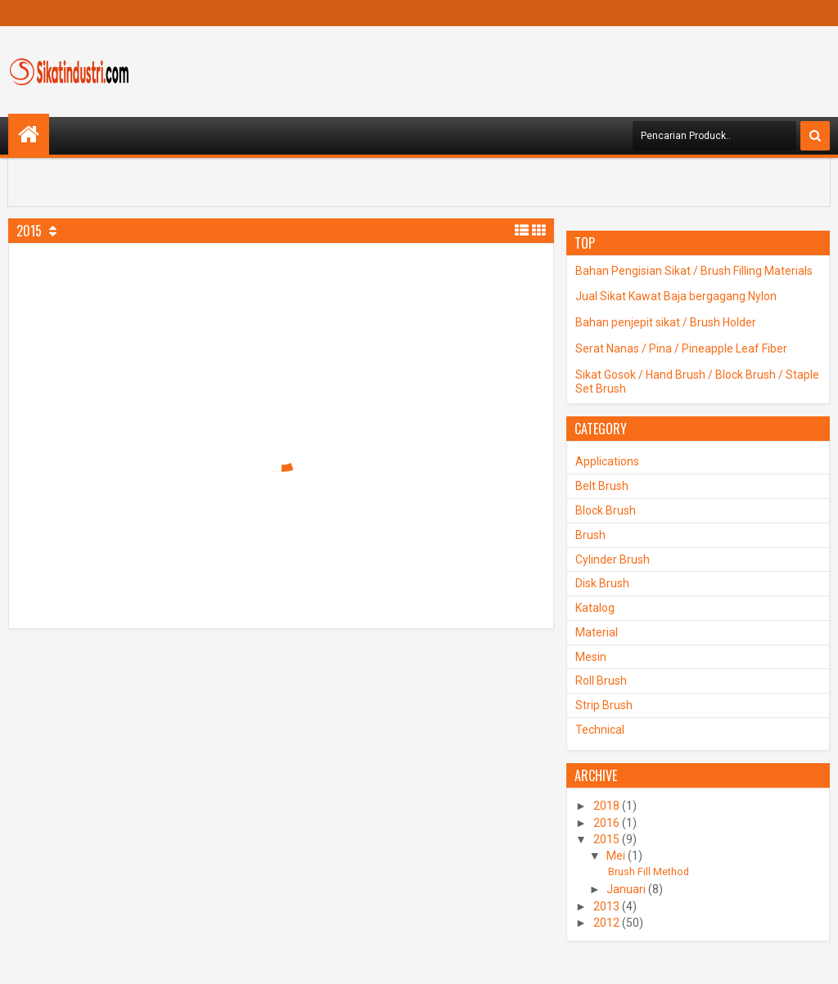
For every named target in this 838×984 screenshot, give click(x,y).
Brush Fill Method (648, 871)
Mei (615, 855)
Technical (599, 729)
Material (596, 632)
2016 (606, 822)
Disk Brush (602, 583)
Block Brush (605, 510)
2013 (606, 906)
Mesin (590, 656)
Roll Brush (601, 680)
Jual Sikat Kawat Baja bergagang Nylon (676, 296)
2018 (606, 805)
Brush (590, 534)
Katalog (595, 607)
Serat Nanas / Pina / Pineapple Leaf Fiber (681, 348)
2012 (606, 922)
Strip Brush (604, 705)
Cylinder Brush (612, 559)
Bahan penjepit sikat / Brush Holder (665, 322)
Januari (626, 889)
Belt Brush (601, 485)
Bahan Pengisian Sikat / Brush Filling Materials (694, 270)
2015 (606, 839)
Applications (607, 461)
